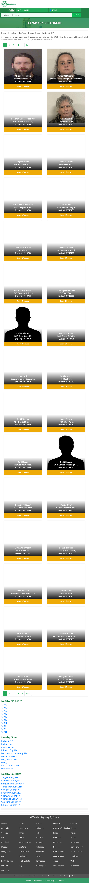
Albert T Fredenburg (23, 79)
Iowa (3, 837)
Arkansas (57, 823)
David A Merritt (66, 379)
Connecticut (23, 828)
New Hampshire (77, 847)
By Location (23, 10)
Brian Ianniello (66, 122)
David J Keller (23, 379)
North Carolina (59, 851)
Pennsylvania (58, 856)
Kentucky (39, 837)
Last (28, 45)
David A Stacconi (66, 336)
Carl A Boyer (66, 207)
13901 (4, 732)
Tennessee (40, 861)
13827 (4, 726)
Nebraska (40, 847)
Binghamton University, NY (14, 753)
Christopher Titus (66, 250)
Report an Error (19, 876)
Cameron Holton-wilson (23, 207)
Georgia (4, 833)
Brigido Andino (23, 164)
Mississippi (74, 842)
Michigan (39, 842)
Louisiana (57, 837)
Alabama (4, 823)
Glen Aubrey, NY (9, 768)
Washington (41, 865)
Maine (72, 837)
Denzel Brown (66, 508)
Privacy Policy (33, 876)
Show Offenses (23, 86)
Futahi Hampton (66, 636)
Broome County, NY (10, 780)
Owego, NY (6, 762)
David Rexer (23, 465)
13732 (4, 713)
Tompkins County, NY (11, 786)
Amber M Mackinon (66, 79)
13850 (4, 710)
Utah (72, 861)
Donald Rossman (66, 551)
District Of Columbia (61, 828)
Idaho (38, 833)
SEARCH (77, 15)
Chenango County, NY (11, 798)
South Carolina (7, 861)
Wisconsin (74, 865)
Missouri (4, 847)
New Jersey (5, 851)
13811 (4, 722)
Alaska (21, 823)
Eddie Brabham (23, 594)
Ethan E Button (23, 636)
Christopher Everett (23, 250)
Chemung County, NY (11, 795)
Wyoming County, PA (11, 801)
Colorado (5, 828)
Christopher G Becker (66, 293)
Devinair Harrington (23, 551)
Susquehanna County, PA (13, 783)
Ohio (3, 856)
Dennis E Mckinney (23, 508)
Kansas (21, 837)
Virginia (21, 865)
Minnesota (57, 842)
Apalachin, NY (7, 747)
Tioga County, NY (9, 777)
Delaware (40, 828)
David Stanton (23, 422)
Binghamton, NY (9, 759)
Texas (55, 861)
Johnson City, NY (9, 750)
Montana (22, 847)
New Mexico (24, 851)
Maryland (5, 842)
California (74, 823)
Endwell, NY (6, 744)
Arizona (39, 823)
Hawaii (21, 833)
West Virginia (58, 865)
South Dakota (24, 861)
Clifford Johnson (23, 336)
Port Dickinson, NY (10, 765)
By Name (54, 10)
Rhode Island (75, 856)
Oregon (39, 856)
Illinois (55, 833)
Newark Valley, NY (10, 756)
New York (40, 851)
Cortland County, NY (11, 789)
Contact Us (45, 876)
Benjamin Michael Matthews (23, 122)
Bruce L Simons (66, 164)
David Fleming (66, 422)
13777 (4, 729)
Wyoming (5, 870)
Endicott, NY (7, 741)
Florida (73, 828)
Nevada (56, 847)
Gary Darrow (23, 679)
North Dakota (76, 851)
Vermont (4, 865)
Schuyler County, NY (10, 805)
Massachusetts (25, 842)
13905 (4, 716)
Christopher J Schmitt (23, 293)
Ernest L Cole (66, 594)
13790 (4, 704)
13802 (4, 719)
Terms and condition (60, 876)
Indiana (73, 833)
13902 (4, 707)
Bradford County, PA (11, 792)
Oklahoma (23, 856)
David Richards (66, 465)
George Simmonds (66, 679)
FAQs (73, 876)
